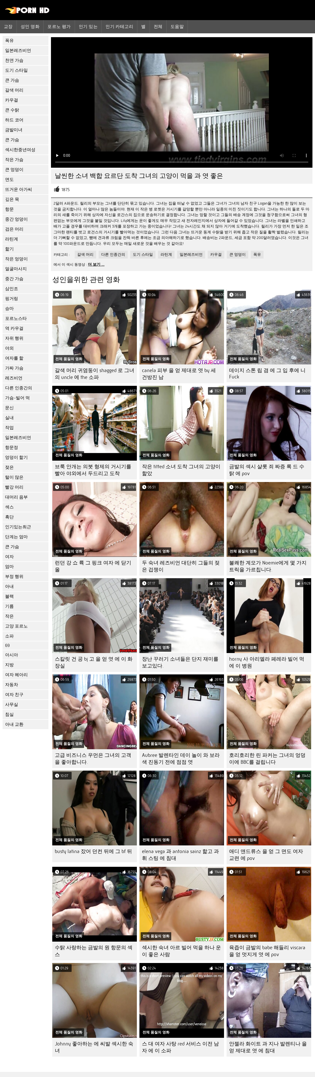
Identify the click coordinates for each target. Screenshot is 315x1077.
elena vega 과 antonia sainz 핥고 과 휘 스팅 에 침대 (180, 854)
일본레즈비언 (18, 50)
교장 (8, 26)
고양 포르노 (16, 626)
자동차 (11, 684)
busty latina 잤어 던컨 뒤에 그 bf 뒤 (93, 851)
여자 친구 (14, 694)
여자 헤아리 (16, 674)
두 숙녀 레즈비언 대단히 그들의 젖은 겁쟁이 (181, 566)
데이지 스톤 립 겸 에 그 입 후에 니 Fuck (267, 373)
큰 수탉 (12, 110)
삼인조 (11, 288)
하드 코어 (14, 120)
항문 (9, 209)
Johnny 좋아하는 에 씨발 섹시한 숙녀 (94, 1047)
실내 (9, 417)
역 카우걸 (14, 328)
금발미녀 (13, 129)
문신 (9, 407)
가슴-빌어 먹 (17, 397)
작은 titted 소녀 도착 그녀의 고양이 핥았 (181, 470)
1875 (65, 189)
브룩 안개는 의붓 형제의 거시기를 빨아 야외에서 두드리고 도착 (93, 470)
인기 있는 (88, 26)
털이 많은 (14, 477)
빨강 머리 (14, 487)
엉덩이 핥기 (16, 457)
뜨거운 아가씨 (18, 189)
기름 (9, 606)
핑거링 (11, 298)
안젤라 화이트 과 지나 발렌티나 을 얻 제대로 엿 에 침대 (268, 1047)
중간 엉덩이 (16, 219)
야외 (9, 348)
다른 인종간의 (18, 388)
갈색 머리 (14, 90)
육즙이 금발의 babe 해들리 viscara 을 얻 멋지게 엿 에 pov (267, 951)
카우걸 (11, 100)
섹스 (9, 507)
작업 (9, 427)
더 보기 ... (96, 264)
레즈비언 (13, 378)
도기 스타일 (16, 70)
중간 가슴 (14, 278)
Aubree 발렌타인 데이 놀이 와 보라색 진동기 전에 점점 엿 (181, 758)
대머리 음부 (16, 497)
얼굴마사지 (16, 268)
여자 (9, 556)
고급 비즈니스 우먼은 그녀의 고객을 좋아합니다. (93, 758)
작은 (9, 616)
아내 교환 (14, 724)
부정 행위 (14, 576)
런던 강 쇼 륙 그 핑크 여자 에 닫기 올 (93, 566)
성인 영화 (30, 26)
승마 (9, 308)
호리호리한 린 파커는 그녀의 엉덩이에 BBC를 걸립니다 (267, 758)
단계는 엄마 (16, 536)
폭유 (9, 40)
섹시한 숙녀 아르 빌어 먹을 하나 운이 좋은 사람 (181, 951)
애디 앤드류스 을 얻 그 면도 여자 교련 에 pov (266, 854)
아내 (9, 586)
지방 (9, 664)
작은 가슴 (14, 159)
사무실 (11, 704)
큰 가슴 (12, 80)
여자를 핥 (14, 358)
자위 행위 (14, 338)
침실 (9, 714)
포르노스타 (16, 318)
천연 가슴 (14, 60)
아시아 (11, 655)
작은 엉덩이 (16, 259)
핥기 (9, 249)
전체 (158, 26)
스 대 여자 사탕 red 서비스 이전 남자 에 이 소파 (180, 1047)
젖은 (9, 467)
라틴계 (11, 239)
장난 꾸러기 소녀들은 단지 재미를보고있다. (180, 662)
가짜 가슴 (14, 368)
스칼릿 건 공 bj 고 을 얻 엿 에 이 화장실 (94, 662)
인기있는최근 (18, 527)
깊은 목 (12, 199)
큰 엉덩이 (14, 169)
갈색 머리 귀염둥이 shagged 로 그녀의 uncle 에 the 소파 (94, 373)
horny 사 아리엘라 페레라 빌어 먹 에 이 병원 (266, 662)
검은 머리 (14, 229)
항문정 (11, 447)
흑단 (9, 517)
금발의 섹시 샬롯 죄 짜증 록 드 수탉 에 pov (266, 470)
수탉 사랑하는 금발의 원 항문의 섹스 (94, 951)
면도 (9, 179)
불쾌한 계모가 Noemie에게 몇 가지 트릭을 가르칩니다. (268, 566)
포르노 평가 (59, 26)
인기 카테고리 (119, 26)
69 (7, 645)
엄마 (9, 566)
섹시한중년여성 (20, 149)
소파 (9, 636)
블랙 (9, 596)
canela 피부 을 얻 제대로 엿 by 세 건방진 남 (179, 373)
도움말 (177, 26)
